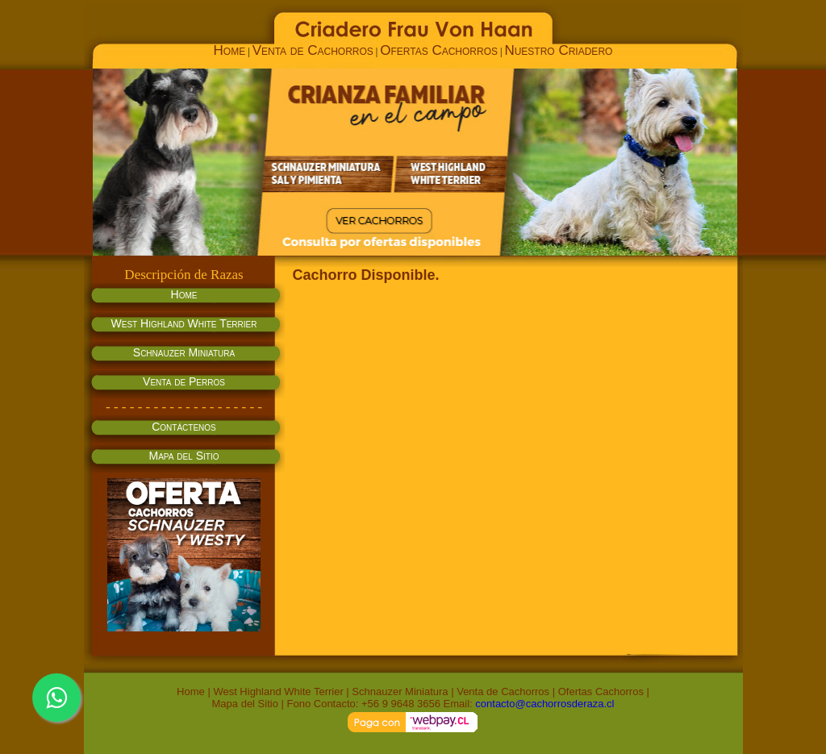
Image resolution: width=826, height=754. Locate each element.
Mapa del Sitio (184, 455)
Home (230, 50)
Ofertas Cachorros (439, 50)
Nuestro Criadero (558, 50)
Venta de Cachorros (312, 50)
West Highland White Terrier (184, 323)
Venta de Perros (184, 381)
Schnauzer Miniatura (184, 352)
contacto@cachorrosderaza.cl (544, 704)
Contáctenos (184, 426)
